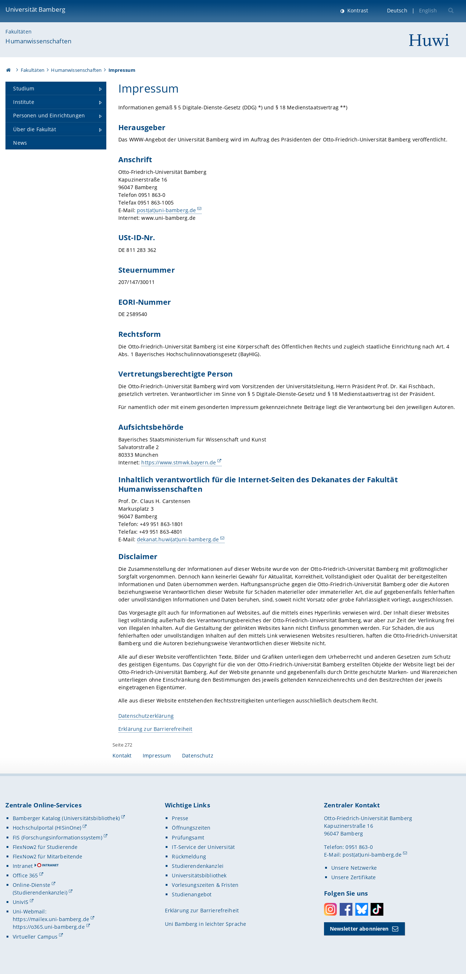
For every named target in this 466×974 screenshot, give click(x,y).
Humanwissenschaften (38, 41)
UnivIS (20, 902)
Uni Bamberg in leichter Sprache (205, 923)
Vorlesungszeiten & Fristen (205, 884)
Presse (180, 818)
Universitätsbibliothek (199, 875)
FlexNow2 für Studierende (45, 847)
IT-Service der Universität (203, 847)
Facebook (346, 909)
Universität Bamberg (35, 9)
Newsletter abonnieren (359, 928)
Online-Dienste (31, 884)
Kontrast (357, 10)
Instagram (330, 909)
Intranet (23, 865)
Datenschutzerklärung (146, 715)
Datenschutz (197, 755)
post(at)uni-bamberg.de (166, 210)
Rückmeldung (189, 856)
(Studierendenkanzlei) (40, 892)
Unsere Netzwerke (354, 867)
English (428, 10)
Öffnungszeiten (191, 827)
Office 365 (25, 875)
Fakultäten (18, 31)
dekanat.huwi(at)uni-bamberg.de (178, 539)
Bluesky (361, 909)
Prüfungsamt (188, 837)
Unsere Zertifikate (353, 877)
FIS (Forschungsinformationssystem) (57, 837)
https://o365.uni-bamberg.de (49, 926)
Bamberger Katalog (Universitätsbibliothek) (66, 818)
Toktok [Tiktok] (377, 909)
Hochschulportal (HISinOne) (47, 827)
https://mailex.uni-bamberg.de (51, 919)
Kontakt (121, 755)
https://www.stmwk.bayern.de (179, 462)
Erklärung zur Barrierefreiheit (155, 728)
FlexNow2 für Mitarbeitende (48, 856)
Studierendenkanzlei (198, 865)
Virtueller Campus (35, 936)
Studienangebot (192, 894)
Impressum (157, 755)
